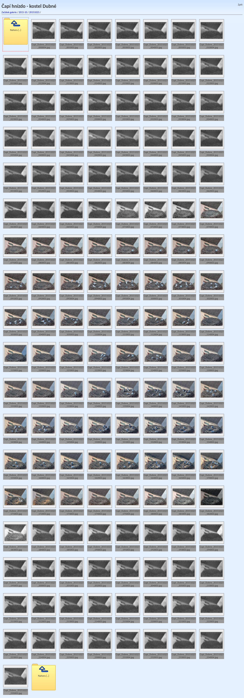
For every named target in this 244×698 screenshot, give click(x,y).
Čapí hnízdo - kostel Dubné (29, 6)
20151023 (34, 12)
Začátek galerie (9, 12)
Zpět (240, 4)
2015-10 (23, 12)
